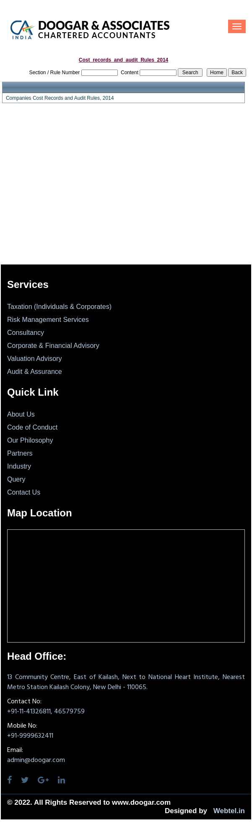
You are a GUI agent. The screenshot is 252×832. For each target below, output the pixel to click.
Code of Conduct (32, 427)
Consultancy (25, 332)
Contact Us (23, 492)
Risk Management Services (48, 319)
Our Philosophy (30, 440)
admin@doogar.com (36, 760)
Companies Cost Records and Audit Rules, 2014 (60, 98)
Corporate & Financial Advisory (53, 345)
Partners (19, 453)
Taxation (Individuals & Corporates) (59, 306)
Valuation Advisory (34, 358)
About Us (21, 414)
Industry (19, 466)
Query (16, 479)
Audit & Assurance (34, 371)
